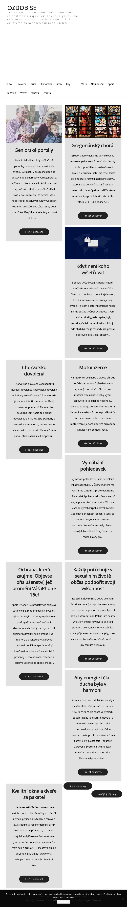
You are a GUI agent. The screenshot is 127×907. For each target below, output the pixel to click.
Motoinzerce (93, 367)
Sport (111, 84)
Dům (33, 84)
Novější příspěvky (106, 794)
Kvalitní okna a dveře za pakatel (34, 794)
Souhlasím (63, 902)
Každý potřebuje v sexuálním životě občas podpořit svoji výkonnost (93, 579)
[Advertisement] (63, 54)
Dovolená (21, 84)
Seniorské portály (34, 150)
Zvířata (47, 92)
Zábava (35, 92)
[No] (123, 898)
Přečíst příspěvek (34, 231)
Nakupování (97, 84)
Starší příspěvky (77, 786)
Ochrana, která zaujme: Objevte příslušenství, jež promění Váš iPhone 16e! (34, 582)
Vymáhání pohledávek (92, 465)
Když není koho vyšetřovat (92, 269)
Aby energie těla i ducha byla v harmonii (92, 683)
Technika (11, 92)
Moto (84, 84)
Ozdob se (21, 8)
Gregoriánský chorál (92, 145)
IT (75, 84)
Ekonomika (46, 84)
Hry (68, 84)
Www (23, 92)
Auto (9, 84)
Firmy (59, 84)
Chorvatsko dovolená (34, 370)
